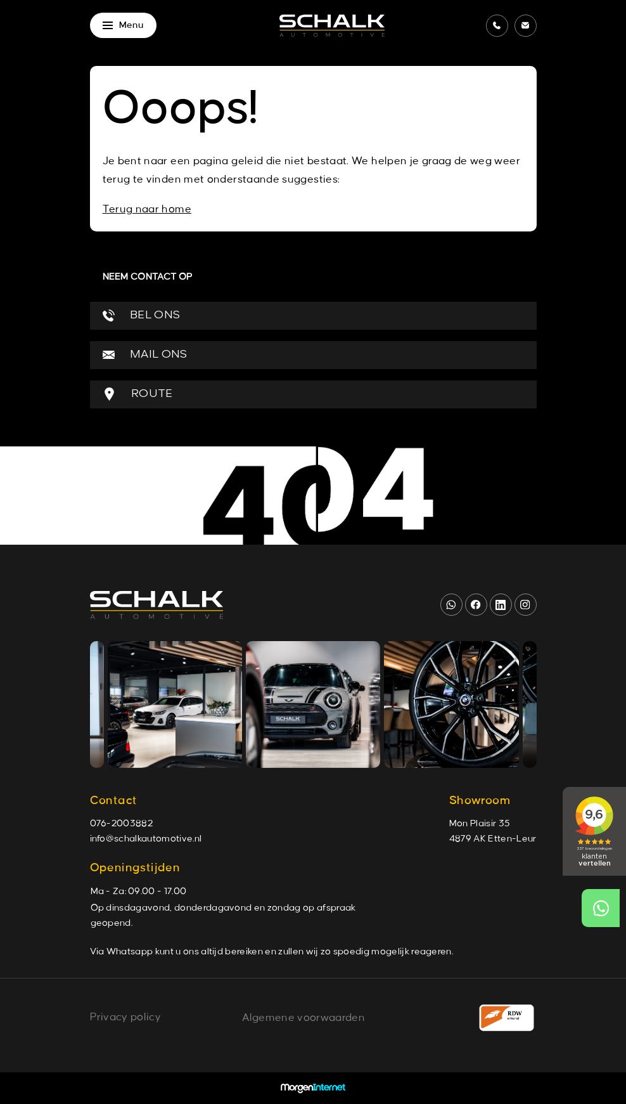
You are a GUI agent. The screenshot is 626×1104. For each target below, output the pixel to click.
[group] (175, 704)
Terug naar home (147, 209)
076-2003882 (121, 824)
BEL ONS (142, 315)
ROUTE (138, 394)
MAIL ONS (145, 355)
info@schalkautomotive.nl (146, 839)
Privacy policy (125, 1017)
